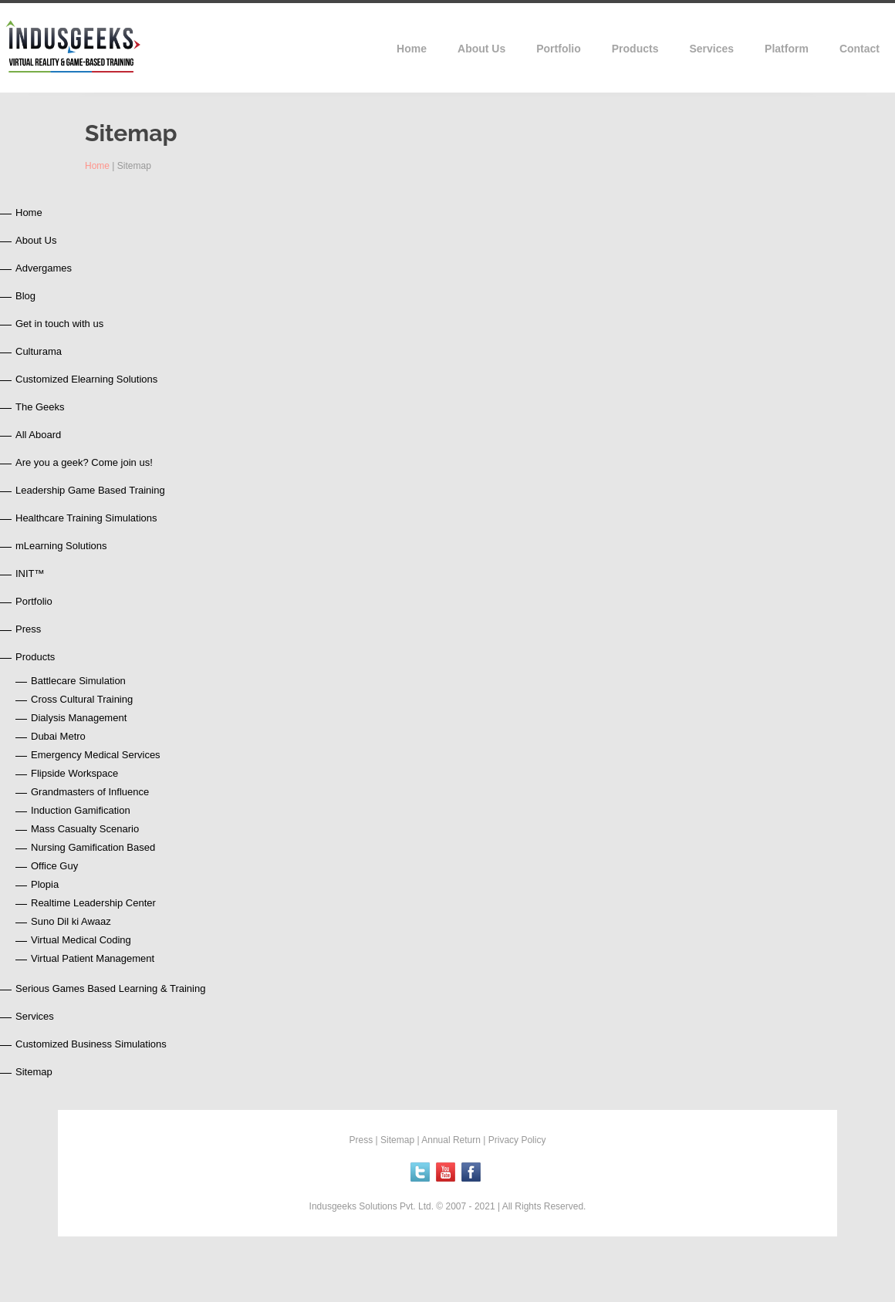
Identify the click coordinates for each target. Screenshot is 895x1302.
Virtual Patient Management (92, 958)
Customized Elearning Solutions (86, 379)
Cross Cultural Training (82, 699)
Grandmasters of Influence (90, 792)
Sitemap (33, 1072)
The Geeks (40, 407)
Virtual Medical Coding (81, 940)
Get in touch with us (59, 323)
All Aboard (38, 434)
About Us (35, 240)
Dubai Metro (58, 736)
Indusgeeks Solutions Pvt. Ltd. (373, 1206)
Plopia (45, 884)
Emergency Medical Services (95, 755)
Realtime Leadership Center (93, 903)
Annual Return (451, 1140)
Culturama (38, 351)
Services (34, 1016)
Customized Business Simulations (91, 1044)
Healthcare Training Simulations (86, 518)
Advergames (43, 268)
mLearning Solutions (61, 545)
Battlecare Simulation (78, 680)
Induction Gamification (80, 810)
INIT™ (30, 573)
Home (97, 165)
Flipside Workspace (74, 773)
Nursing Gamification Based (93, 847)
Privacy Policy (517, 1140)
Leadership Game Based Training (90, 490)
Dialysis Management (79, 718)
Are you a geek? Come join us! (84, 462)
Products (35, 657)
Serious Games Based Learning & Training (110, 988)
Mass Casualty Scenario (85, 829)
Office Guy (54, 866)
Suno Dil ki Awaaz (71, 921)
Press (28, 629)
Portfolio (33, 601)
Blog (25, 296)
